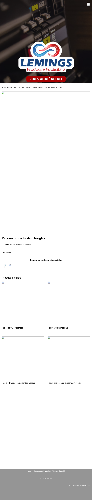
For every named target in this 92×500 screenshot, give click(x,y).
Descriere (6, 253)
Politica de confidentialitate (41, 471)
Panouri (17, 87)
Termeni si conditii (59, 471)
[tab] (6, 252)
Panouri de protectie (29, 87)
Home (29, 471)
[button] (88, 4)
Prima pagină (7, 87)
